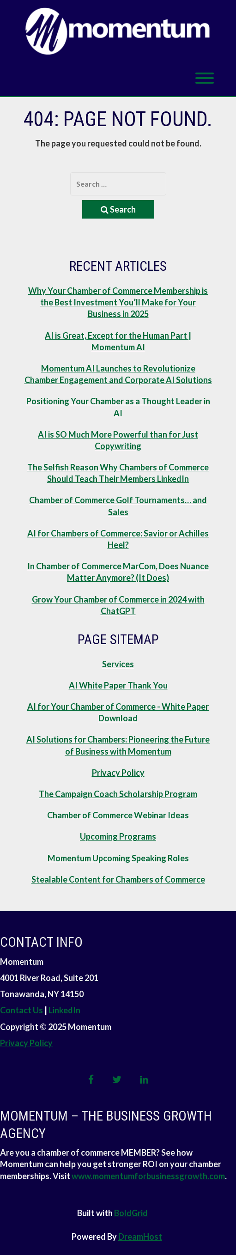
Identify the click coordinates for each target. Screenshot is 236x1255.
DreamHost (140, 1236)
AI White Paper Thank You (118, 685)
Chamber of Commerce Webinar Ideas (118, 815)
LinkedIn (64, 1010)
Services (118, 664)
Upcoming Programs (118, 836)
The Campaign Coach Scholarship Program (118, 794)
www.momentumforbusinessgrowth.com (148, 1176)
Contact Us (21, 1010)
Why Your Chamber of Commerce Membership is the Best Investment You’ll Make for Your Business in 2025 (118, 302)
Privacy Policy (118, 773)
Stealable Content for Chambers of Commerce (118, 879)
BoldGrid (131, 1213)
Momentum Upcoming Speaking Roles (118, 858)
